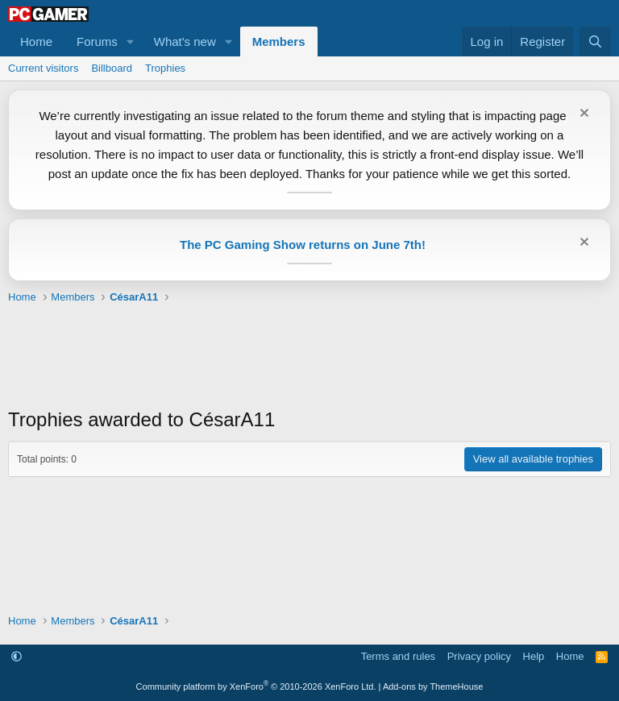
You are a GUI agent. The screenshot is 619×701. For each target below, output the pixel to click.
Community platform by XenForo (256, 686)
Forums (97, 41)
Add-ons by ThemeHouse (433, 686)
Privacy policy (479, 656)
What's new (185, 41)
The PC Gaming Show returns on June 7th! (303, 244)
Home (36, 41)
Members (278, 41)
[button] (130, 41)
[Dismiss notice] (582, 114)
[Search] (595, 41)
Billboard (111, 68)
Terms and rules (398, 656)
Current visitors (43, 68)
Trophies (165, 68)
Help (534, 656)
